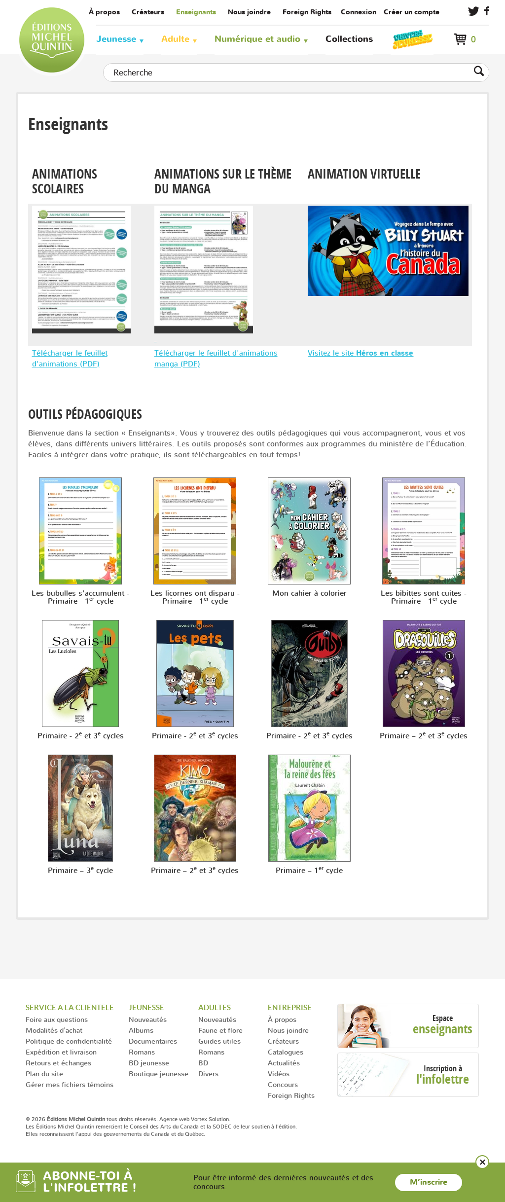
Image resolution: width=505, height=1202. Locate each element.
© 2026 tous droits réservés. (92, 1119)
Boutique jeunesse (158, 1073)
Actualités (284, 1062)
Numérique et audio (257, 39)
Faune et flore (220, 1030)
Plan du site (44, 1073)
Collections (349, 39)
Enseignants (196, 12)
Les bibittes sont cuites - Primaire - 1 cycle (424, 597)
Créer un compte (411, 12)
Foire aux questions (57, 1019)
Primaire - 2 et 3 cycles (80, 736)
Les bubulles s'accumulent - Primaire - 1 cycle (80, 597)
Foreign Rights (307, 12)
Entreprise (290, 1007)
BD (203, 1062)
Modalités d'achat (54, 1030)
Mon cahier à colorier (309, 593)
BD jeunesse (149, 1062)
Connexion (358, 12)
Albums (141, 1030)
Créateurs (148, 12)
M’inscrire (428, 1182)
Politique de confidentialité (69, 1041)
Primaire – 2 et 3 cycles (424, 736)
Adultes (214, 1007)
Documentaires (153, 1041)
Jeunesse (116, 39)
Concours (283, 1084)
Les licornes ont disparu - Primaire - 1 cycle (195, 597)
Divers (208, 1073)
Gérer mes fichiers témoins (69, 1084)
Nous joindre (249, 12)
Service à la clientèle (70, 1007)
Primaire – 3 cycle (80, 870)
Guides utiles (219, 1041)
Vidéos (278, 1073)
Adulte (175, 39)
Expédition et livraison (61, 1052)
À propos (104, 12)
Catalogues (285, 1052)
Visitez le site (360, 353)
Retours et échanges (58, 1062)
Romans (142, 1052)
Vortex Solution (210, 1119)
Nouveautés (148, 1019)
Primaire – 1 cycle (309, 870)
